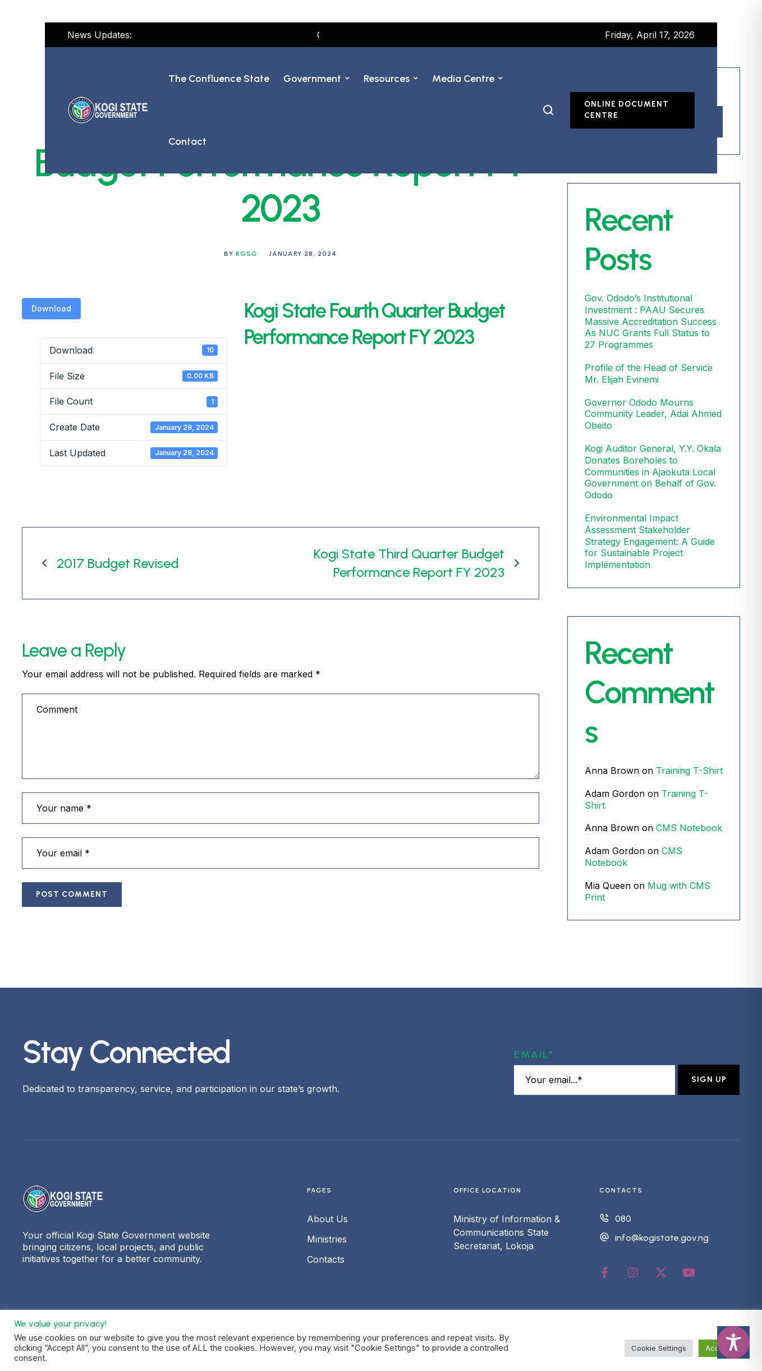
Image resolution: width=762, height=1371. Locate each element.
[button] (347, 78)
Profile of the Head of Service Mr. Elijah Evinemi (649, 373)
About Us (327, 1219)
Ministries (327, 1239)
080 (623, 1218)
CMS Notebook (689, 827)
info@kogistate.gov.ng (662, 1237)
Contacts (326, 1259)
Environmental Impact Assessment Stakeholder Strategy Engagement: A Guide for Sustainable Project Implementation (650, 541)
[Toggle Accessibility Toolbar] (733, 1342)
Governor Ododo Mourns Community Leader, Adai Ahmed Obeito (653, 414)
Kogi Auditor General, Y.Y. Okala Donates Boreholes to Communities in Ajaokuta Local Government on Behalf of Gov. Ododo (653, 472)
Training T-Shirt (689, 770)
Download (51, 308)
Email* (534, 1054)
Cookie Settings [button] (658, 1348)
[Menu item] (218, 78)
